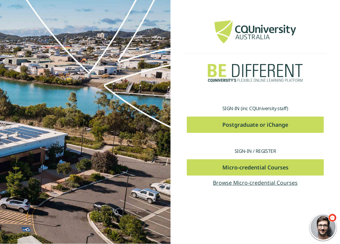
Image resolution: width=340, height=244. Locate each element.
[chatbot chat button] (323, 227)
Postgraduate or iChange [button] (255, 124)
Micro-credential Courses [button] (255, 167)
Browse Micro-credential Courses (255, 182)
